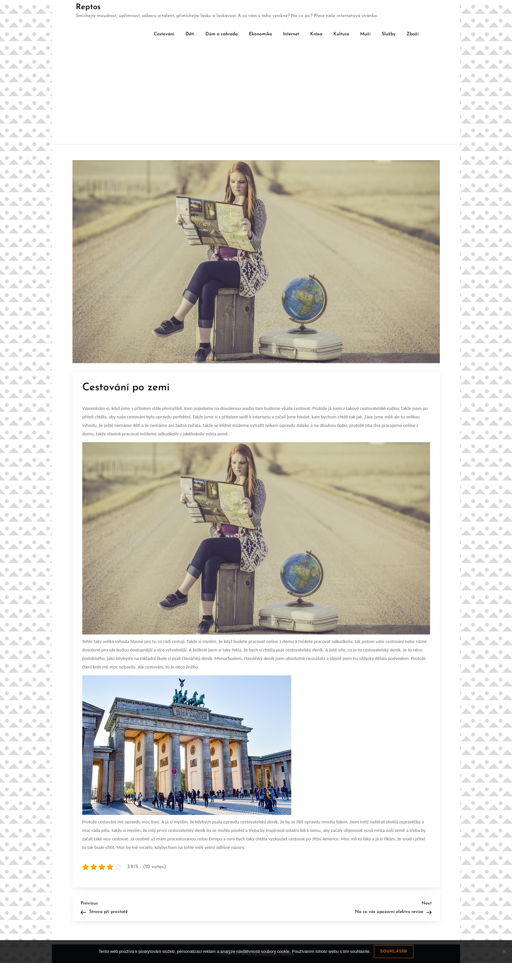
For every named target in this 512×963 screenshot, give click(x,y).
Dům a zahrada (221, 34)
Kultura (341, 34)
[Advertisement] (256, 95)
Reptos (88, 7)
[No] (504, 951)
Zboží (413, 34)
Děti (189, 34)
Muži (365, 34)
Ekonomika (260, 34)
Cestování (164, 34)
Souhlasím (393, 951)
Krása (316, 34)
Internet (291, 34)
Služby (388, 34)
